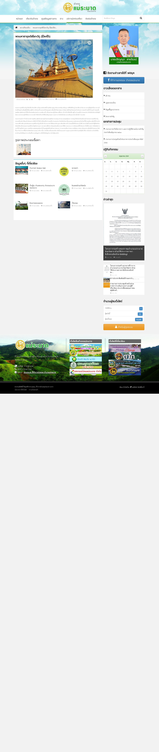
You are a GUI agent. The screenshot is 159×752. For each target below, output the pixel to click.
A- (32, 99)
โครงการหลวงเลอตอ (36, 203)
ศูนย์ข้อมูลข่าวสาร (47, 18)
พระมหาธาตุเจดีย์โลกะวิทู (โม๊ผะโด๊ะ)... (45, 27)
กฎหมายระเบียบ (110, 102)
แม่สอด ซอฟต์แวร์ (137, 386)
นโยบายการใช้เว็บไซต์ (21, 389)
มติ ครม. (107, 95)
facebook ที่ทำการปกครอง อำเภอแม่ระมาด (40, 372)
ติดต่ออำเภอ (89, 18)
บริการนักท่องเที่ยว (73, 18)
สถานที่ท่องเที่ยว (25, 27)
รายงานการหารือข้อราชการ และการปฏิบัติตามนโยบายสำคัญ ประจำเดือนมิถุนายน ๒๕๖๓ (124, 130)
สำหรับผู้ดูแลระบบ (124, 327)
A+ (27, 99)
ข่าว (60, 18)
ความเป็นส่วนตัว (33, 389)
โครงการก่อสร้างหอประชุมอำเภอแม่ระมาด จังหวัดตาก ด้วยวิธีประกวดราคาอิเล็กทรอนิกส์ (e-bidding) (124, 251)
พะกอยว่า (75, 168)
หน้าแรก (18, 18)
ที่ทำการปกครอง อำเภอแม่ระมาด (124, 80)
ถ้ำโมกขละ (75, 203)
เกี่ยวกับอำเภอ (31, 18)
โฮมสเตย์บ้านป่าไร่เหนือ (79, 185)
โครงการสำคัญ (109, 116)
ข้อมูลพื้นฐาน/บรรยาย (111, 109)
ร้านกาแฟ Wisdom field (37, 168)
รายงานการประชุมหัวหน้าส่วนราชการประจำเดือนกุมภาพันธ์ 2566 (123, 141)
